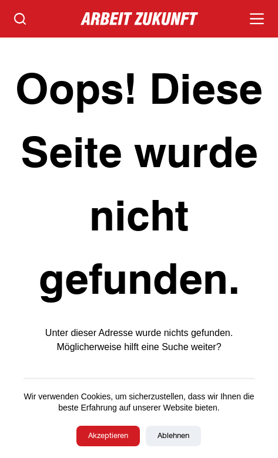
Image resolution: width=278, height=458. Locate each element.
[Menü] (257, 19)
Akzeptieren (108, 436)
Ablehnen (173, 436)
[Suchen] (20, 19)
